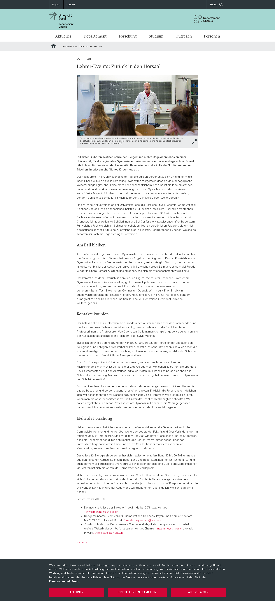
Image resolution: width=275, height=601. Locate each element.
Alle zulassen (198, 592)
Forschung (128, 36)
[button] (194, 141)
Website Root (53, 46)
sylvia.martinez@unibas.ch (102, 511)
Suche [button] (216, 4)
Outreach (184, 36)
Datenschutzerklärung (64, 581)
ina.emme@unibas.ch (170, 528)
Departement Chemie (66, 25)
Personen (212, 36)
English (56, 4)
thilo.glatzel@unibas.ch (109, 532)
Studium (156, 36)
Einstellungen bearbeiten (137, 592)
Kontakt (70, 4)
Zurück (82, 542)
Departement (95, 36)
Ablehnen (76, 592)
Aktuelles (63, 36)
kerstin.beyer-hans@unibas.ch (144, 520)
